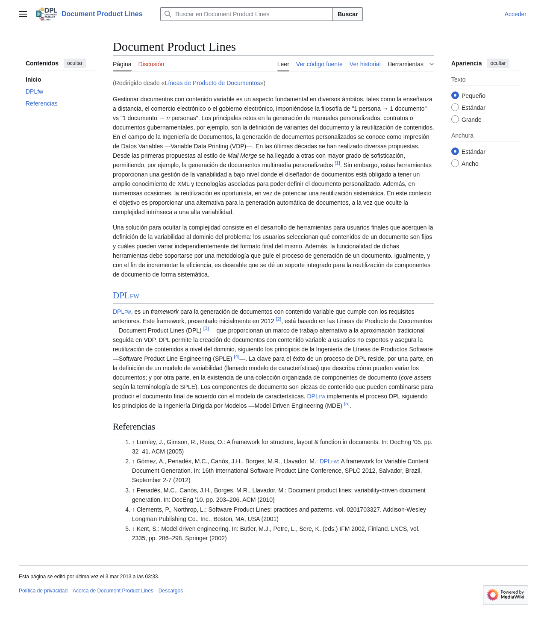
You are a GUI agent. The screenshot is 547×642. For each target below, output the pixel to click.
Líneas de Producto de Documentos (212, 83)
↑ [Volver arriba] (133, 442)
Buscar (348, 14)
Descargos (171, 591)
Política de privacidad (43, 591)
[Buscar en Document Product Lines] (246, 14)
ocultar (74, 63)
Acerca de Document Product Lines (113, 591)
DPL (126, 295)
